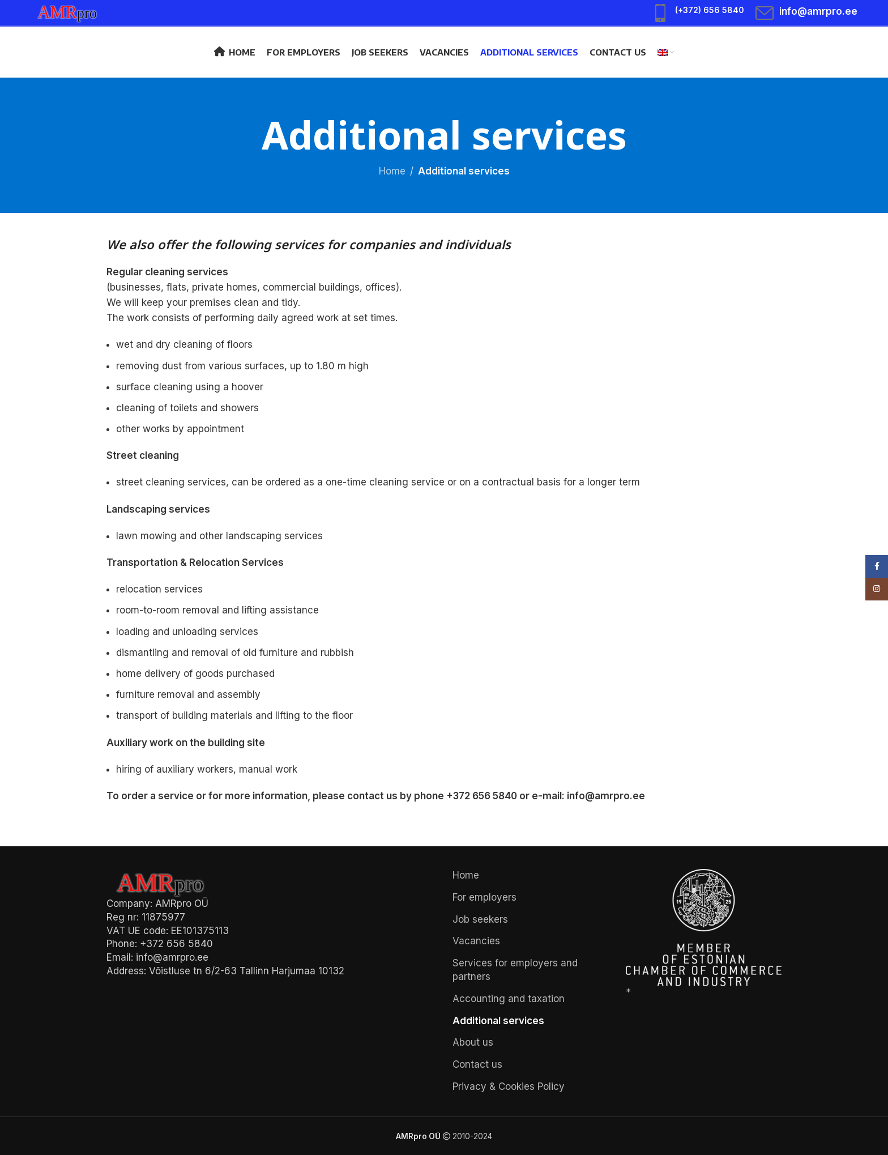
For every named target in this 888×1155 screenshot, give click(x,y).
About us (472, 1042)
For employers (484, 897)
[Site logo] (73, 12)
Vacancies (476, 941)
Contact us (477, 1064)
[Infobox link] (697, 13)
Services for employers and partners (515, 969)
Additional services (498, 1020)
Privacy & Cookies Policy (508, 1086)
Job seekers (480, 919)
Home (392, 171)
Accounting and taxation (508, 998)
